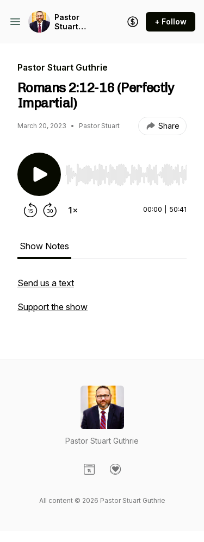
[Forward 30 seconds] (50, 210)
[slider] (126, 174)
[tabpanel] (102, 300)
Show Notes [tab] (44, 246)
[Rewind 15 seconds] (30, 210)
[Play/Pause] (39, 174)
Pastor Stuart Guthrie (68, 21)
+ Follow (170, 21)
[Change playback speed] (73, 210)
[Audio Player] (126, 171)
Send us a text (45, 283)
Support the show (52, 306)
